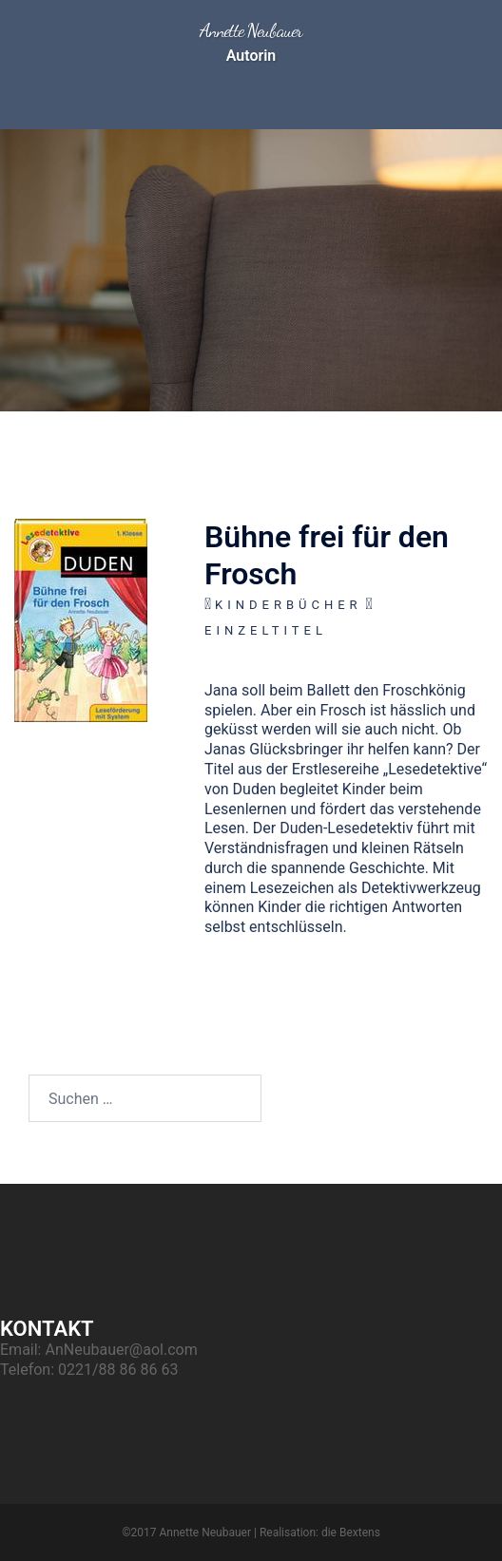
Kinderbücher (288, 605)
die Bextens (350, 1532)
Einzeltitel (265, 630)
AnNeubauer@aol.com (121, 1350)
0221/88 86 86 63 (118, 1370)
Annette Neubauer (251, 30)
